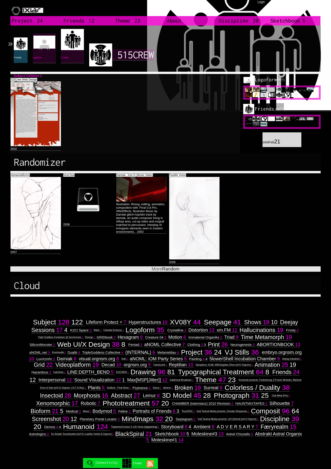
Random (165, 268)
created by (309, 9)
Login (261, 1)
